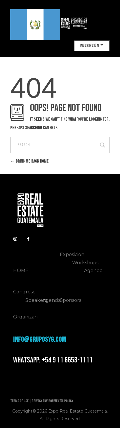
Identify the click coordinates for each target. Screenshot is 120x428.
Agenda (93, 270)
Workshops (85, 262)
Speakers (36, 300)
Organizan (25, 317)
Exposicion (72, 254)
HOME (21, 270)
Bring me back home (29, 161)
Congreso (24, 292)
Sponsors (70, 300)
